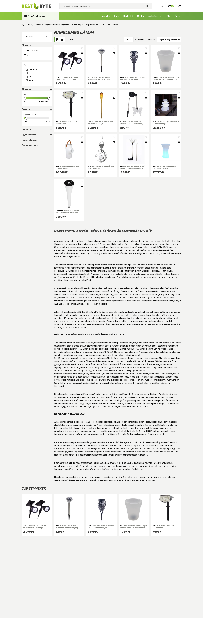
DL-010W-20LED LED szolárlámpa (66, 123)
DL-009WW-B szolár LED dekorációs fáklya (100, 123)
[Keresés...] (37, 36)
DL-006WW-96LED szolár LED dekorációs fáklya (133, 78)
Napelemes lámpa (93, 25)
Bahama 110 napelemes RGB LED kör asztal (164, 167)
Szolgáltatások (154, 16)
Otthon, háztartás (34, 25)
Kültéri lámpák (77, 25)
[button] (37, 69)
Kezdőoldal (23, 25)
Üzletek (140, 16)
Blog (169, 16)
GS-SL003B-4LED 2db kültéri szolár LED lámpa (67, 78)
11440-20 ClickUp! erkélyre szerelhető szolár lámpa (67, 212)
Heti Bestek (128, 16)
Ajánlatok (106, 16)
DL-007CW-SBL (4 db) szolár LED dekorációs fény (99, 78)
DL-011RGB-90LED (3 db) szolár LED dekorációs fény (132, 167)
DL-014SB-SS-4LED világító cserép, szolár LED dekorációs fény (166, 79)
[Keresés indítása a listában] (47, 36)
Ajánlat (30, 55)
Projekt (178, 16)
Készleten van (33, 50)
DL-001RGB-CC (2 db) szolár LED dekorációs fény (131, 123)
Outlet (116, 16)
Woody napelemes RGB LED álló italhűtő (67, 167)
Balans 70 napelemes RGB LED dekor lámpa (166, 123)
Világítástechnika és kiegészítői (56, 25)
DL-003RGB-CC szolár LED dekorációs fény (101, 167)
